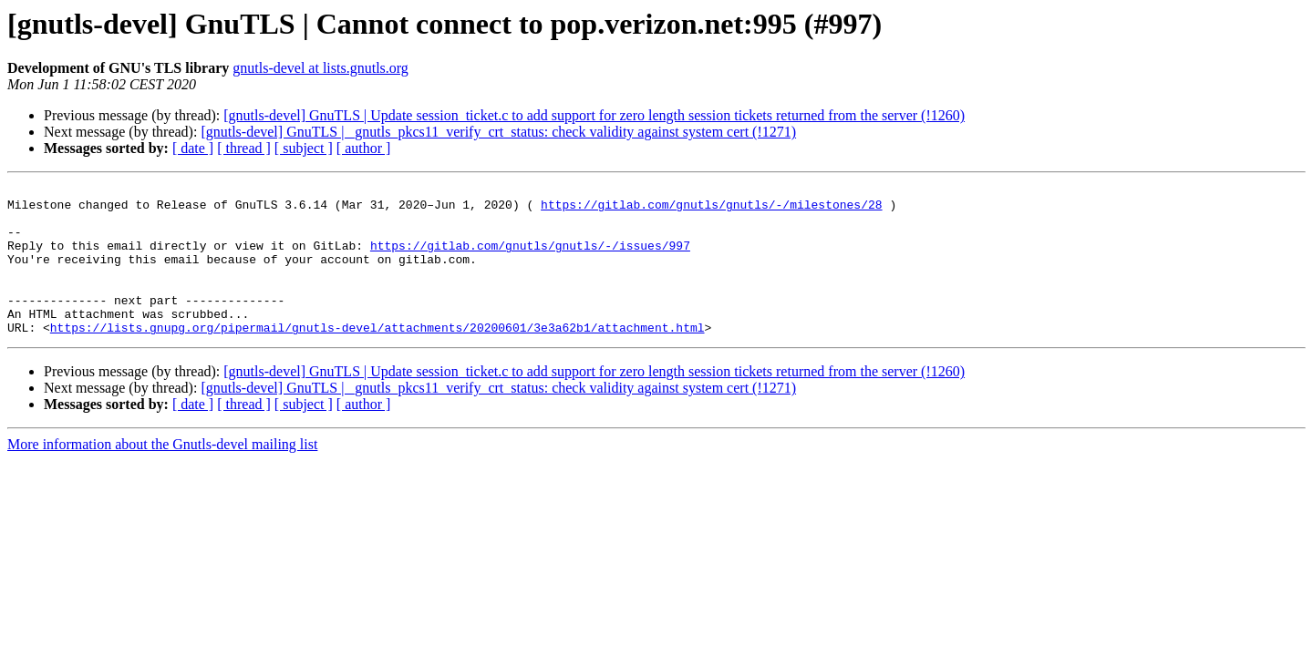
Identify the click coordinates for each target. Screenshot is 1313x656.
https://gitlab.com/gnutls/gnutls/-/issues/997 (530, 259)
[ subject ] (303, 148)
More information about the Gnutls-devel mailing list (162, 474)
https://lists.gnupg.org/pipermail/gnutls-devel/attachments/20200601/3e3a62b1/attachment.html (377, 357)
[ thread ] (244, 148)
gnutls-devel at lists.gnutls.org (320, 68)
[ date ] (192, 148)
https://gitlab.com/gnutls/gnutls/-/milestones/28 (711, 209)
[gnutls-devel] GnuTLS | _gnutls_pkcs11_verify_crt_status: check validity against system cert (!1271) (498, 131)
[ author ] (363, 148)
